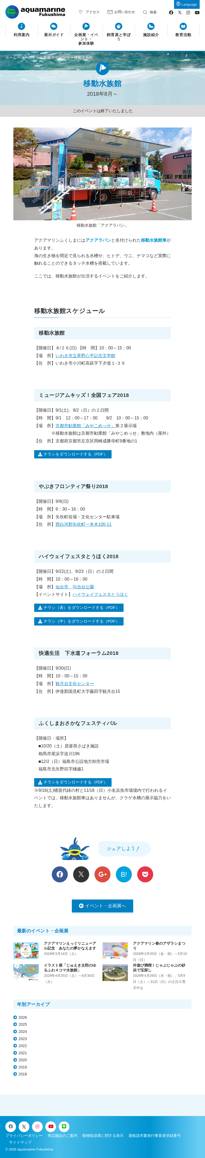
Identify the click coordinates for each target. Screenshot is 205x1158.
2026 (23, 1017)
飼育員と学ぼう (119, 37)
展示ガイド (54, 35)
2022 (23, 1046)
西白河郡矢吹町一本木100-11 (84, 524)
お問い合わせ (124, 12)
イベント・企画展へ (105, 905)
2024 (23, 1031)
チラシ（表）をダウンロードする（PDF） (82, 607)
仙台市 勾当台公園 (75, 587)
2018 (23, 1074)
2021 (23, 1053)
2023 (23, 1039)
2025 (23, 1024)
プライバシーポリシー (24, 1135)
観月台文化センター (75, 683)
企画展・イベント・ (86, 39)
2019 (23, 1067)
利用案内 (22, 35)
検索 (153, 12)
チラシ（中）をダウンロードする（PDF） (82, 621)
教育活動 (183, 35)
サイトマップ (20, 1142)
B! (124, 874)
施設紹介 (151, 35)
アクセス (93, 12)
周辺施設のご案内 (62, 1135)
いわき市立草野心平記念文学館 (85, 355)
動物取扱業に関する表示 (103, 1135)
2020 (23, 1060)
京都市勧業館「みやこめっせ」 (85, 425)
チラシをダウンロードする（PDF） (76, 454)
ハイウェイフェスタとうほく (100, 594)
